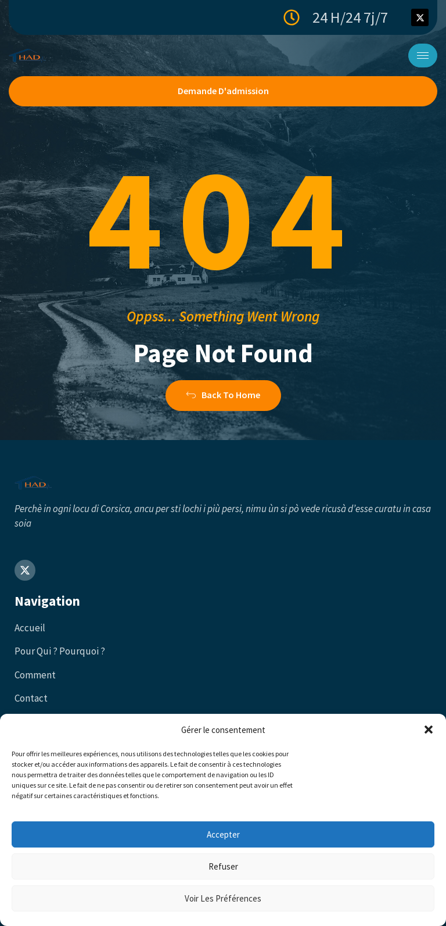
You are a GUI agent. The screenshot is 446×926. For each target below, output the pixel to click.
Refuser (223, 866)
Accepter (223, 834)
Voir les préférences (223, 898)
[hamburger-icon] (422, 55)
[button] (428, 729)
